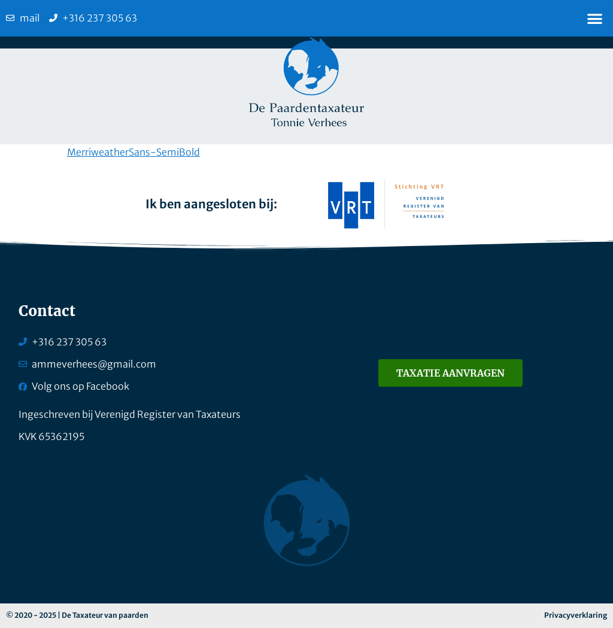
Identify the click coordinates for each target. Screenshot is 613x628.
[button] (595, 18)
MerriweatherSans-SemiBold (133, 152)
